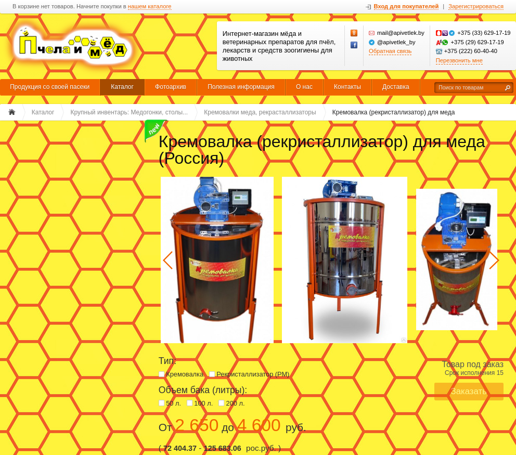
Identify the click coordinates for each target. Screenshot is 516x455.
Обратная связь (390, 51)
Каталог (122, 86)
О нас (304, 86)
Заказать (469, 391)
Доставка (395, 86)
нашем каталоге (150, 6)
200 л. (235, 403)
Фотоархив (170, 86)
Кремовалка (184, 374)
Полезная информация (241, 86)
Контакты (347, 86)
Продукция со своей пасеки (49, 86)
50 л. (173, 403)
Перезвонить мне (459, 60)
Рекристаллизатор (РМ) (252, 374)
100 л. (203, 403)
